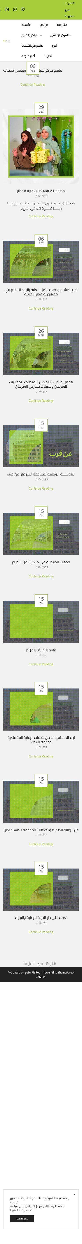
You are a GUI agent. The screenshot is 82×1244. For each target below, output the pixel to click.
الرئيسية (26, 24)
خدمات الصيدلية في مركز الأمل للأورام (41, 569)
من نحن (44, 24)
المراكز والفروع (31, 35)
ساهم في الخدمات (32, 45)
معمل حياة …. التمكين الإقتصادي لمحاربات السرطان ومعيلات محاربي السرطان (41, 384)
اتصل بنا (70, 3)
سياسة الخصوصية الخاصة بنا (22, 1208)
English (69, 16)
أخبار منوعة (28, 56)
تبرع (67, 10)
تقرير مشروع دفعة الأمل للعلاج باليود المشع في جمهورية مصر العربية (41, 292)
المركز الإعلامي (60, 35)
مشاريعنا (62, 24)
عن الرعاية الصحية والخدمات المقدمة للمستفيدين (41, 886)
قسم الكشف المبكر (41, 659)
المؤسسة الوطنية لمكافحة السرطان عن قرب (41, 478)
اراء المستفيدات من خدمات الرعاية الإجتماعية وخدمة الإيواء (41, 779)
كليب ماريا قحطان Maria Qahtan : (41, 190)
